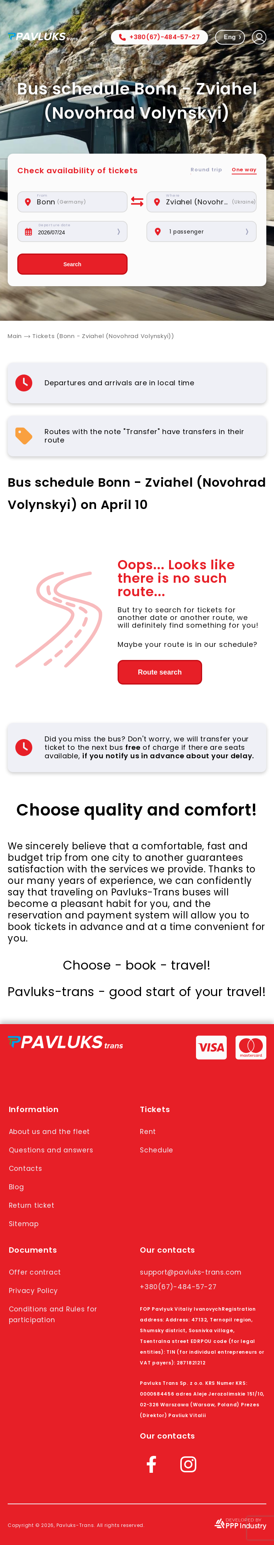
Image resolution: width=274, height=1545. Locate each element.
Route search (160, 672)
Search (72, 264)
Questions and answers (51, 1150)
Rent (148, 1131)
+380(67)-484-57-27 (159, 37)
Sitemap (24, 1223)
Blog (16, 1187)
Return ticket (32, 1205)
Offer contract (35, 1272)
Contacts (25, 1168)
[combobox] (78, 202)
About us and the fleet (49, 1131)
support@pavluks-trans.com (191, 1272)
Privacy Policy (33, 1290)
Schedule (156, 1150)
